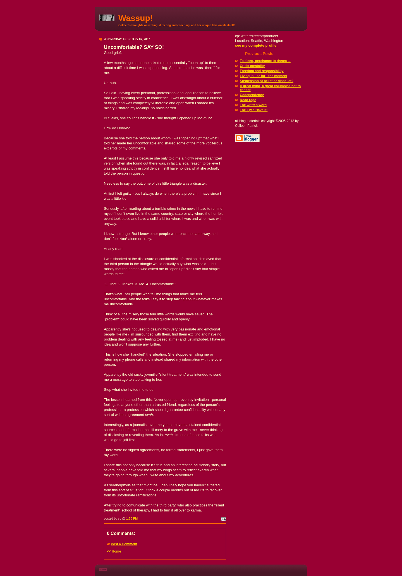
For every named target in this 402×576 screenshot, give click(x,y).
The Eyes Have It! (253, 110)
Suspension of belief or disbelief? (266, 81)
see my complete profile (255, 45)
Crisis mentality (252, 66)
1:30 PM (132, 518)
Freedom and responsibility (262, 71)
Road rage (248, 100)
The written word (253, 105)
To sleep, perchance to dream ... (265, 61)
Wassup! (135, 18)
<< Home (114, 551)
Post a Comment (124, 544)
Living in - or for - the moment (263, 76)
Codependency (252, 95)
